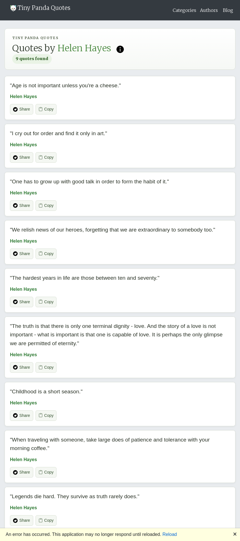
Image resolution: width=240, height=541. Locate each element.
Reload (169, 534)
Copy (46, 109)
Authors (209, 10)
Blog (228, 10)
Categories (184, 10)
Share (21, 109)
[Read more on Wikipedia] (120, 48)
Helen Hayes (23, 96)
